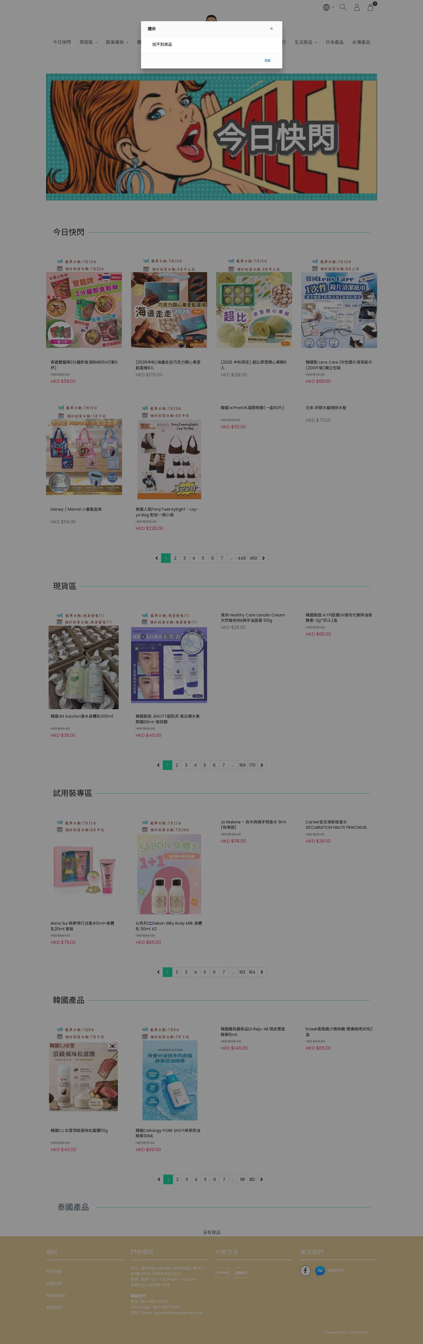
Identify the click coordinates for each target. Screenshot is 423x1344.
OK (267, 60)
